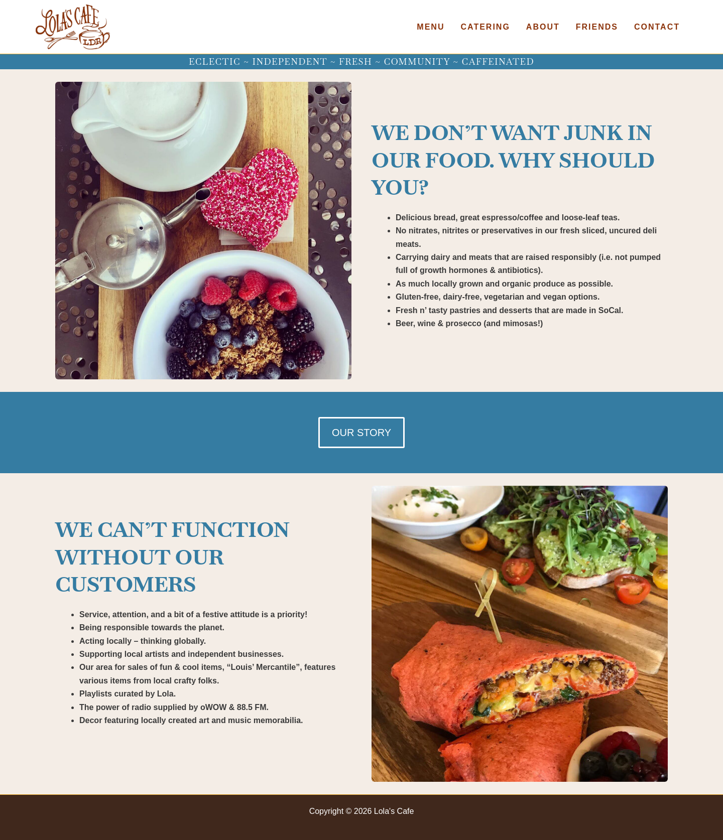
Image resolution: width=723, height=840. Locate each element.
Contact (657, 27)
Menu (430, 27)
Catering (485, 27)
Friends (597, 27)
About (543, 27)
